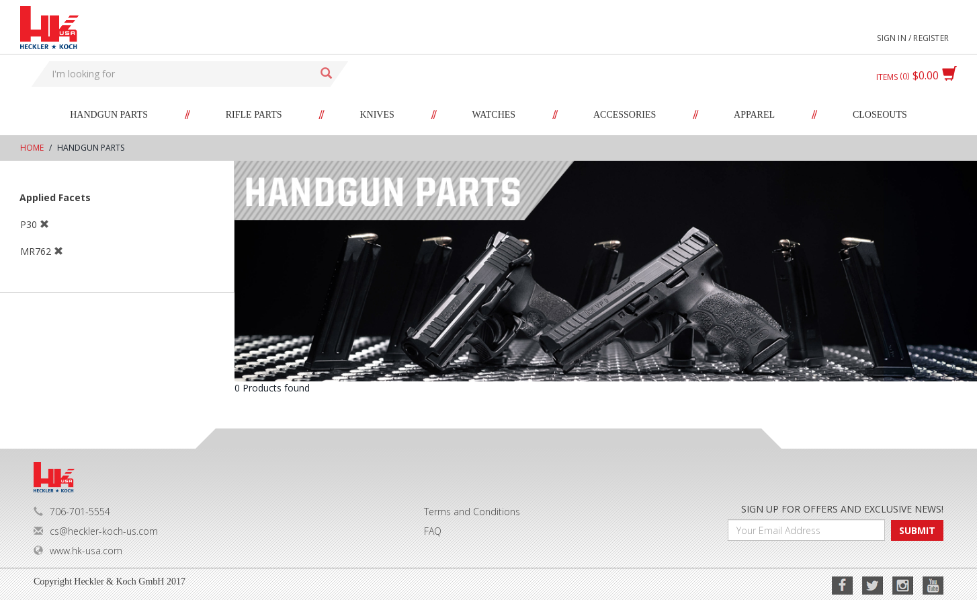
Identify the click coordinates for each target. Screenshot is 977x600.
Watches (494, 115)
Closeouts (880, 115)
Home (32, 147)
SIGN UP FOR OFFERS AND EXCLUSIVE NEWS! (842, 508)
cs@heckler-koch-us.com (96, 531)
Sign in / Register (913, 38)
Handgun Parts (109, 115)
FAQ (432, 531)
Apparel (754, 115)
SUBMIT (917, 530)
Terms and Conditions (472, 511)
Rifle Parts (254, 115)
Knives (376, 115)
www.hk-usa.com (78, 550)
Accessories (624, 115)
